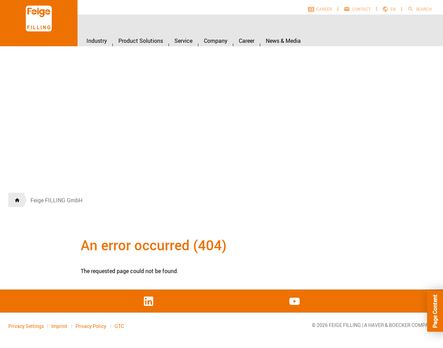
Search (424, 9)
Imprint (59, 326)
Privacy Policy (91, 326)
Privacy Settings (26, 326)
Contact (361, 9)
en (393, 9)
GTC (119, 326)
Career (324, 9)
